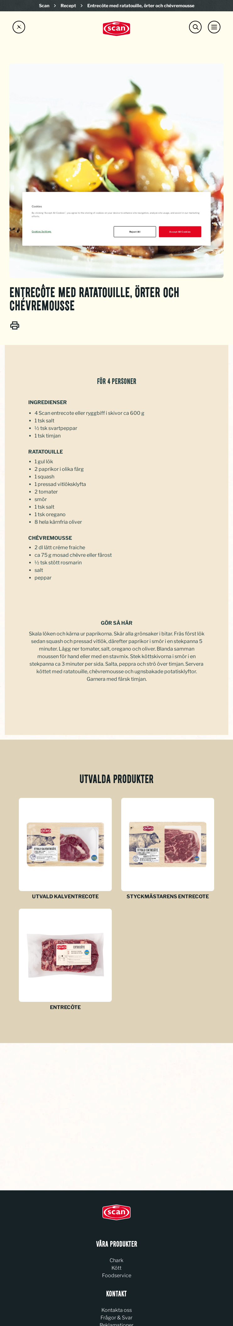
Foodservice (116, 1275)
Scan (44, 5)
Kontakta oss (116, 1310)
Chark (116, 1260)
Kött (116, 1268)
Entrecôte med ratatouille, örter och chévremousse (140, 5)
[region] (116, 219)
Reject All (135, 231)
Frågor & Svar (116, 1318)
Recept (68, 5)
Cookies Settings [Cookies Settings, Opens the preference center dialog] (41, 231)
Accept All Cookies (180, 231)
